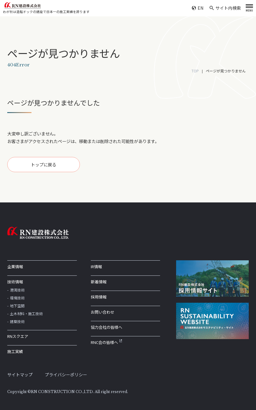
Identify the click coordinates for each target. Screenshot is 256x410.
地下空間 (17, 305)
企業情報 (15, 266)
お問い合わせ (102, 312)
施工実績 (15, 351)
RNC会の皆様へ (106, 342)
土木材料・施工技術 (26, 313)
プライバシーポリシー (66, 374)
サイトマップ (20, 374)
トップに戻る (43, 164)
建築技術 (17, 321)
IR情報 (96, 266)
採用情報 (99, 297)
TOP (195, 70)
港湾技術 (17, 289)
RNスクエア (17, 336)
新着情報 (99, 282)
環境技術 (17, 297)
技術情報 (15, 282)
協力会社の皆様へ (106, 327)
